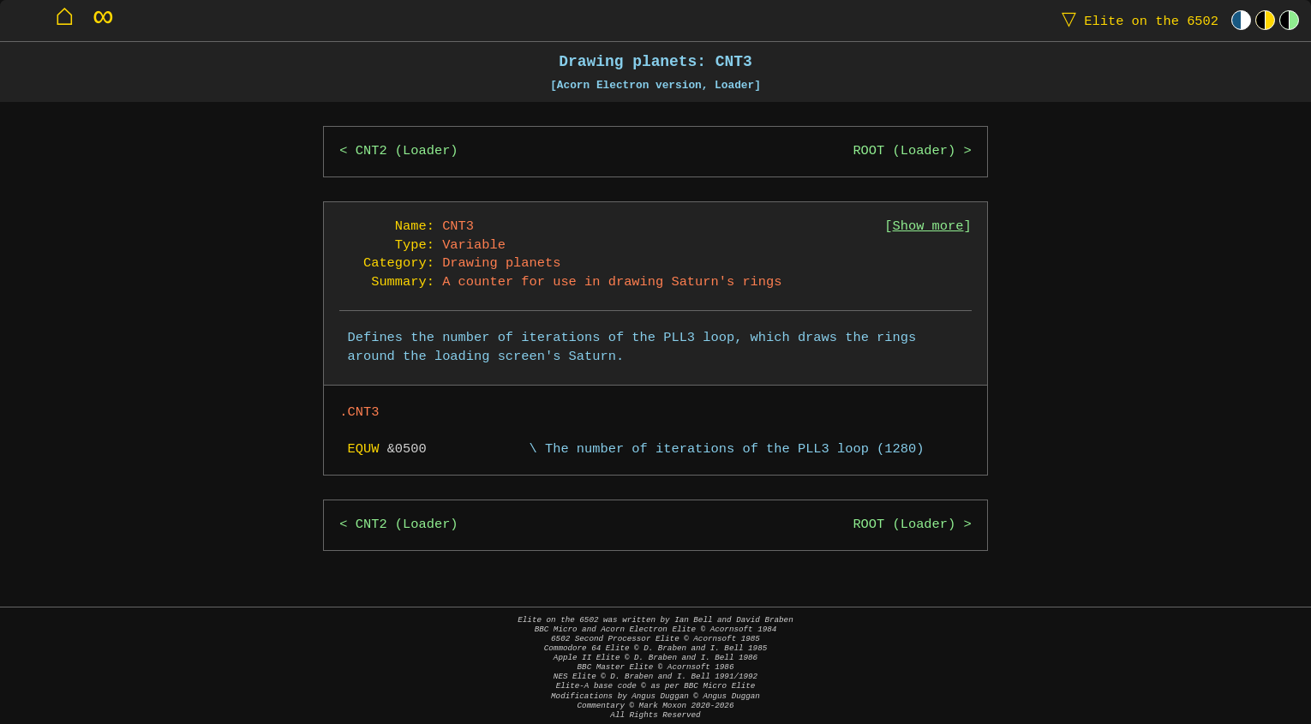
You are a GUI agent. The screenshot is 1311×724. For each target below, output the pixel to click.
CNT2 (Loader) (407, 151)
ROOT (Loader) (904, 151)
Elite (1136, 20)
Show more (928, 227)
